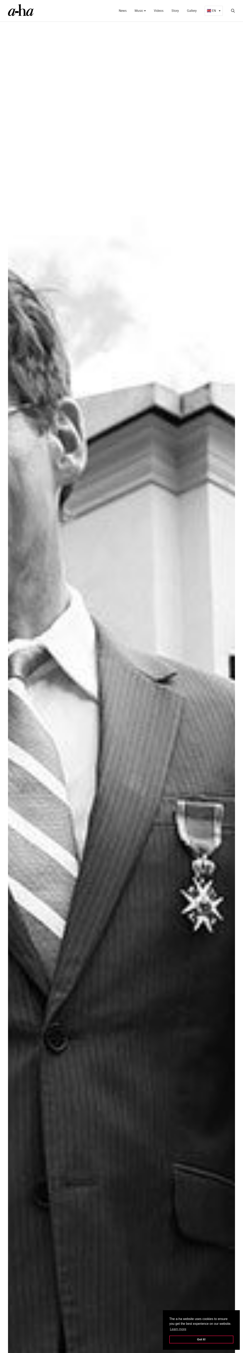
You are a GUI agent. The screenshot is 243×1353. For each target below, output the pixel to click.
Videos (158, 10)
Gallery (192, 10)
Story (175, 10)
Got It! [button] (201, 1339)
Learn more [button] (178, 1329)
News (123, 10)
